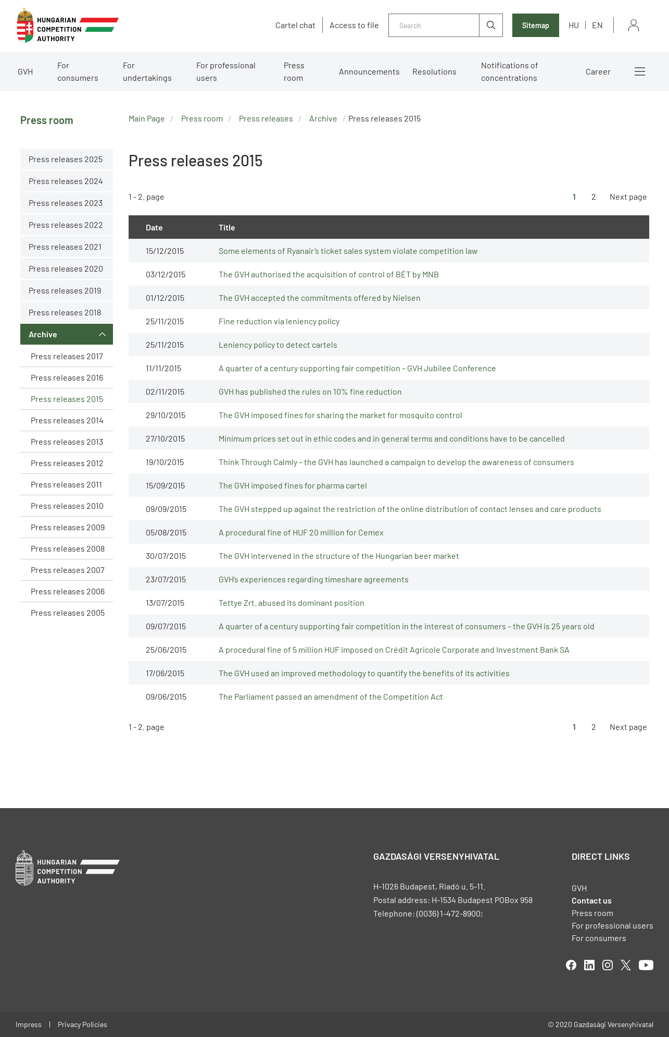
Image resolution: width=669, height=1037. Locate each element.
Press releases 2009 (68, 527)
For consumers (77, 71)
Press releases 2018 (65, 312)
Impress (29, 1024)
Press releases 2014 (67, 420)
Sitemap (535, 25)
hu (574, 25)
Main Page (147, 118)
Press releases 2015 (67, 399)
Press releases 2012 (67, 463)
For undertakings (147, 71)
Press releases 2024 (66, 181)
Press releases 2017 (67, 356)
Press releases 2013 (67, 441)
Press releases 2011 (66, 484)
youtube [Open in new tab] (646, 965)
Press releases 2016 (67, 377)
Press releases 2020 (66, 268)
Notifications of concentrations (509, 71)
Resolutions (434, 71)
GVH (25, 71)
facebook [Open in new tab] (571, 965)
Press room (294, 71)
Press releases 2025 (66, 159)
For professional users (226, 71)
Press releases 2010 (67, 505)
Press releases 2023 (66, 203)
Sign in (633, 25)
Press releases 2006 (68, 591)
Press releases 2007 (68, 570)
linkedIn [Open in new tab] (589, 965)
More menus (640, 71)
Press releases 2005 (68, 612)
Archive (43, 334)
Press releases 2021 (65, 246)
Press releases (266, 118)
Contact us (592, 900)
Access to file (354, 25)
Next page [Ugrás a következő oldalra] (628, 196)
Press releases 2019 (65, 290)
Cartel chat (295, 25)
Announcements (369, 71)
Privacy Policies (82, 1024)
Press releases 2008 (68, 548)
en (597, 25)
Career (598, 71)
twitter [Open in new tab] (626, 965)
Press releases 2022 (66, 224)
